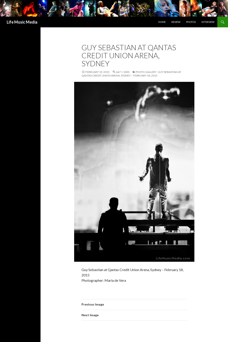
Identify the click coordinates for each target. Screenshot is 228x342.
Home (162, 21)
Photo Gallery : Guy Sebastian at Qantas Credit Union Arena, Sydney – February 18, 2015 (131, 73)
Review (175, 21)
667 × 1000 (122, 72)
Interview (208, 21)
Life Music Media (22, 22)
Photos (191, 21)
